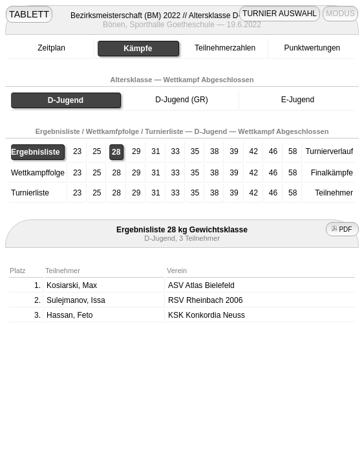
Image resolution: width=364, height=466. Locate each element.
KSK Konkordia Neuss (206, 315)
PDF (342, 229)
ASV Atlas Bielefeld (201, 285)
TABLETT (29, 14)
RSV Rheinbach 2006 (205, 300)
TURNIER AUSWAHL (279, 13)
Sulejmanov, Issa (76, 300)
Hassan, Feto (69, 315)
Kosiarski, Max (72, 285)
